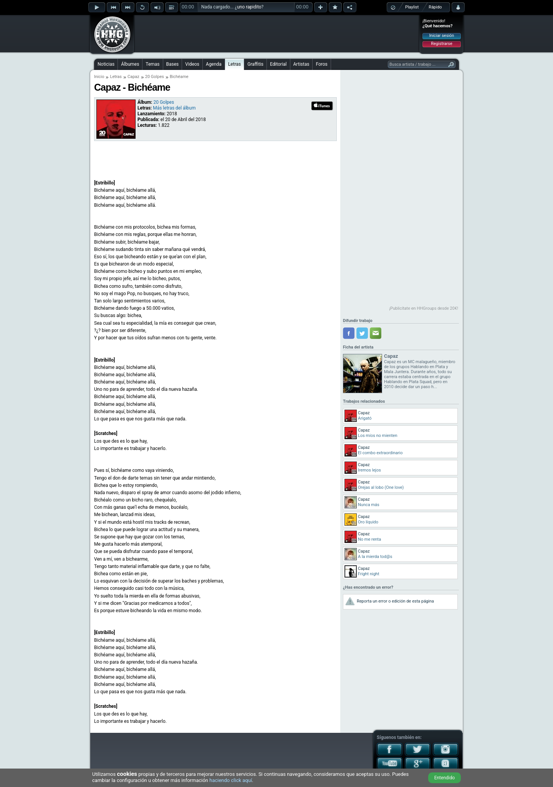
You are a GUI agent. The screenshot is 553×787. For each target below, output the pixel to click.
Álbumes (130, 64)
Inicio (99, 76)
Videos (192, 64)
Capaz (133, 76)
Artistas (301, 64)
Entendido (444, 777)
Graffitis (255, 64)
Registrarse (441, 43)
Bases (172, 64)
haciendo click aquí (230, 780)
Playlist (412, 7)
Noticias (106, 64)
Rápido (435, 7)
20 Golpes (154, 76)
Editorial (278, 64)
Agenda (214, 64)
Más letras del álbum (174, 108)
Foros (321, 64)
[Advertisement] (277, 33)
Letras (234, 64)
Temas (152, 64)
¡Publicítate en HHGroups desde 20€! (423, 308)
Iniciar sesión (441, 35)
